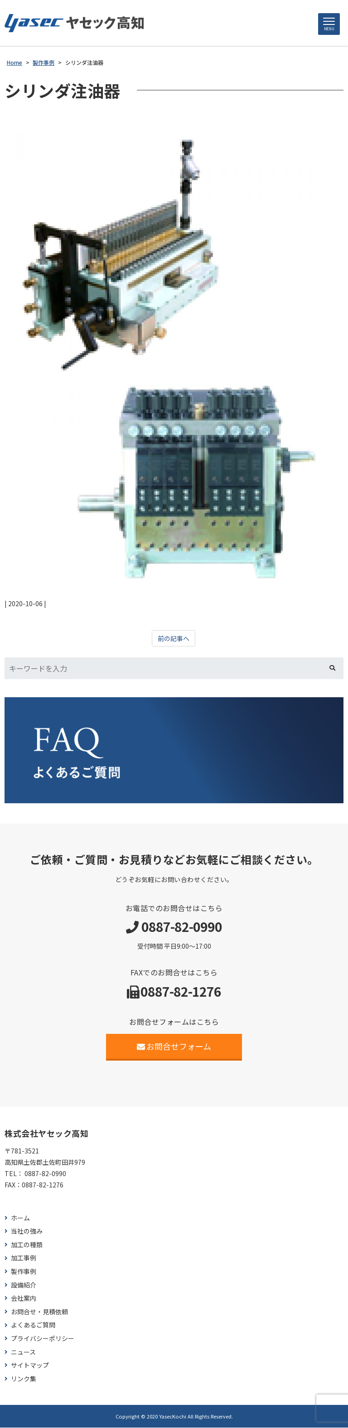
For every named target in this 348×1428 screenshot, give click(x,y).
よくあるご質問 (33, 1325)
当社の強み (27, 1231)
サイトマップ (30, 1365)
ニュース (23, 1352)
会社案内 (23, 1298)
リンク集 (23, 1379)
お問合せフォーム (174, 1046)
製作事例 (23, 1271)
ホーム (20, 1218)
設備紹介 (23, 1285)
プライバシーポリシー (42, 1338)
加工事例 (23, 1258)
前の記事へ (173, 638)
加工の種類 (27, 1244)
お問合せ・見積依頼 (39, 1311)
